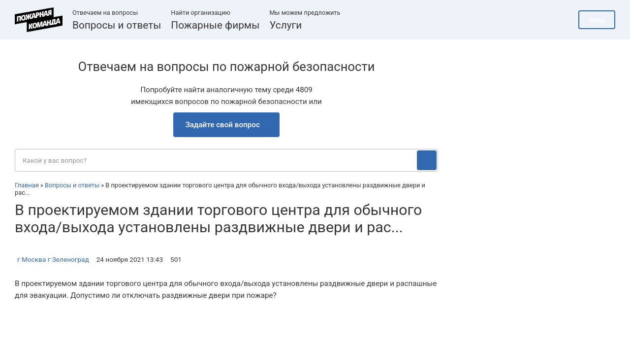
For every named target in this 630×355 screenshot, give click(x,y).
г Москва (31, 259)
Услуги (285, 25)
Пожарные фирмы (215, 25)
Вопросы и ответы (116, 25)
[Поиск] (427, 160)
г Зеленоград (68, 259)
